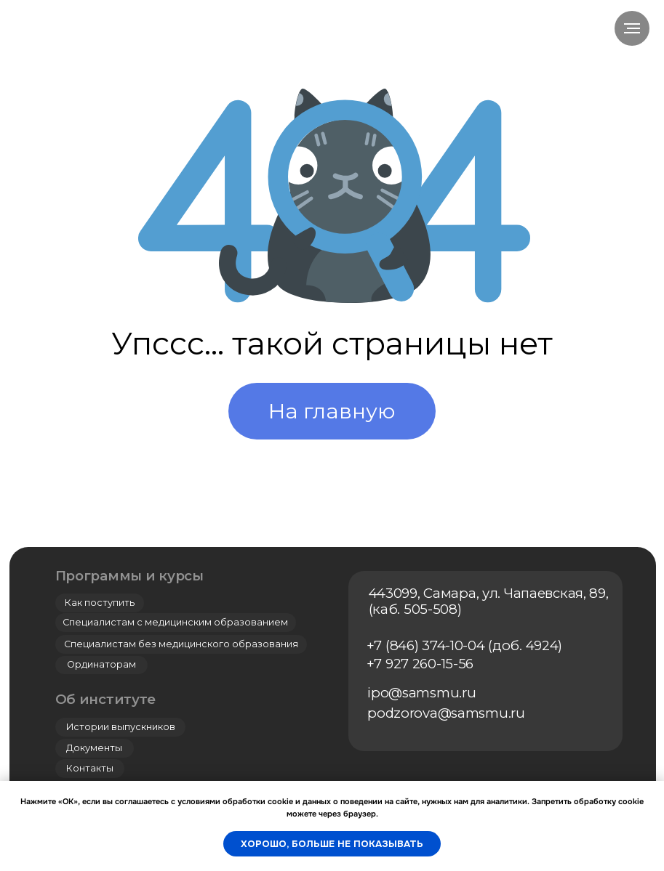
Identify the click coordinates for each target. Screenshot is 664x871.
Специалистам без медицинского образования (181, 644)
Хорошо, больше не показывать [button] (332, 844)
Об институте (105, 699)
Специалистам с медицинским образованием (175, 622)
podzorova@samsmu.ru (446, 713)
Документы (94, 747)
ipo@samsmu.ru (421, 692)
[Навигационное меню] (632, 28)
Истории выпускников (120, 726)
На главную (332, 411)
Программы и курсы (129, 575)
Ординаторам (101, 664)
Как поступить (100, 602)
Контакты (89, 768)
